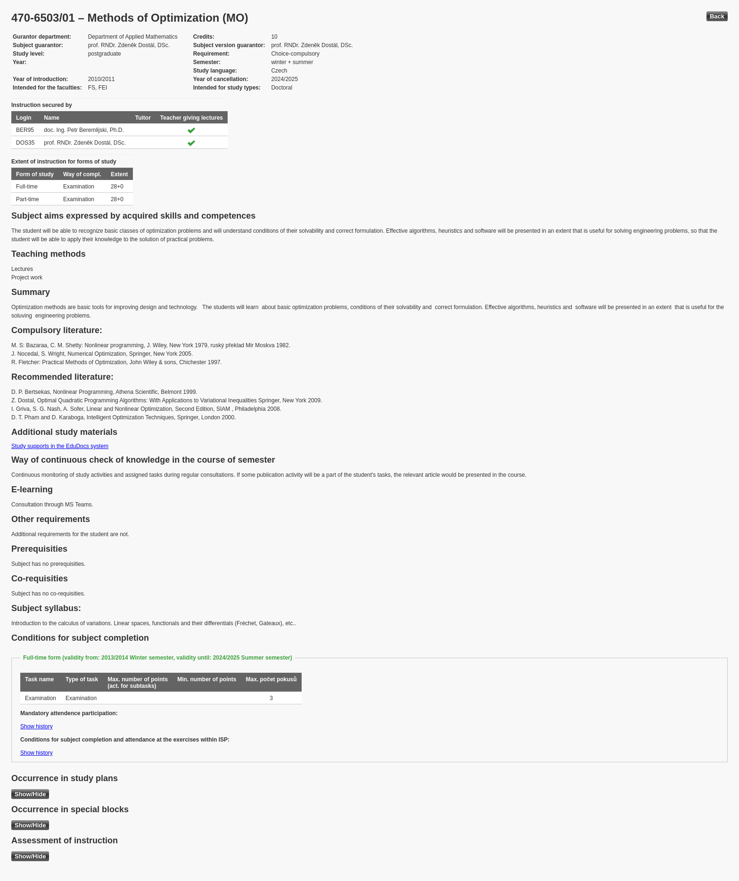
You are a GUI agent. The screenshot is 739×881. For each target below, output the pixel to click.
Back (717, 16)
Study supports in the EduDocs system (59, 446)
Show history (36, 726)
